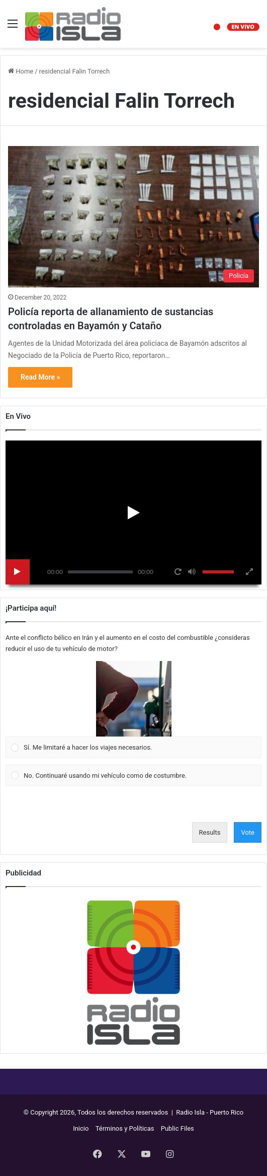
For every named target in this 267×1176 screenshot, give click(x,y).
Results (210, 832)
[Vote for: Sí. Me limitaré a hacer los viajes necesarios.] (134, 710)
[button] (133, 699)
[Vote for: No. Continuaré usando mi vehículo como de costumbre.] (134, 775)
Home (20, 71)
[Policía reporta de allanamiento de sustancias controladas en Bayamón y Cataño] (133, 216)
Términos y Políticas (125, 1128)
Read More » (40, 377)
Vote (247, 832)
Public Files (177, 1128)
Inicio (80, 1128)
